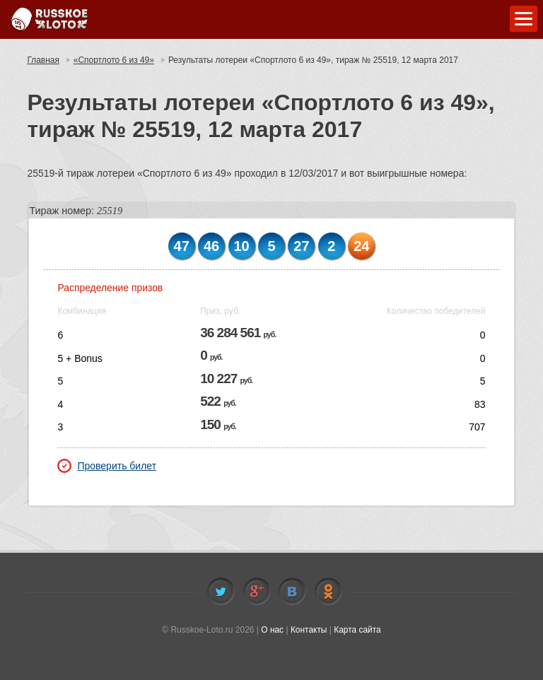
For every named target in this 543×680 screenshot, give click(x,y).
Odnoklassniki (328, 592)
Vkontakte (292, 592)
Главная (43, 60)
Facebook (257, 592)
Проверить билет (106, 466)
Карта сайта (357, 630)
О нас (272, 630)
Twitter (220, 592)
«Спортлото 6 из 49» (114, 60)
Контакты (309, 630)
